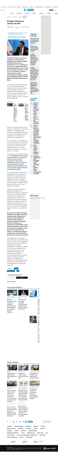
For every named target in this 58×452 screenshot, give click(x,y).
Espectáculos (31, 433)
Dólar (11, 13)
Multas (21, 437)
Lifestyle (42, 428)
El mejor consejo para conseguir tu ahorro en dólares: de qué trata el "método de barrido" (12, 412)
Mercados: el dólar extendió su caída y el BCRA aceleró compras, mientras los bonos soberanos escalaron (23, 411)
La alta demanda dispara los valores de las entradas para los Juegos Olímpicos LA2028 (34, 59)
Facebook (10, 421)
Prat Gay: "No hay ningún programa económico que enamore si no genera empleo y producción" (23, 304)
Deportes (23, 430)
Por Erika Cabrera (21, 401)
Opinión (49, 13)
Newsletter (47, 421)
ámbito (8, 17)
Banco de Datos (11, 428)
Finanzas (27, 13)
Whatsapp (23, 421)
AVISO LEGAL (42, 435)
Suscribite (22, 277)
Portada (9, 426)
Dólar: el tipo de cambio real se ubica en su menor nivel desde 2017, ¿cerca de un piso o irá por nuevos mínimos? (36, 113)
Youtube (20, 421)
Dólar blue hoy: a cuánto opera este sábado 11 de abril (34, 41)
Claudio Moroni (11, 271)
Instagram (13, 421)
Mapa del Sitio (11, 435)
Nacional (9, 430)
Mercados (21, 428)
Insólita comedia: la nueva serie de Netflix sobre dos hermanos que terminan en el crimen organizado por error (34, 73)
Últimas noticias (18, 426)
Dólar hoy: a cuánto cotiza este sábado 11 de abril (34, 48)
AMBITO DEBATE (38, 442)
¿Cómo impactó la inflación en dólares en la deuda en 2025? (34, 375)
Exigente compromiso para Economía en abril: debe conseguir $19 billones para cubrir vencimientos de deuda (37, 164)
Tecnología (40, 433)
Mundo (16, 430)
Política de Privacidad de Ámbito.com (27, 435)
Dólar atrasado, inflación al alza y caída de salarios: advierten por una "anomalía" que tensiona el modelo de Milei (23, 395)
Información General (13, 433)
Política (34, 13)
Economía (19, 13)
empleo (18, 64)
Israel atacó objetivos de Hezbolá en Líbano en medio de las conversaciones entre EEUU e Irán (34, 88)
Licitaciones (29, 437)
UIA (21, 68)
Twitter (7, 421)
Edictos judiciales (12, 437)
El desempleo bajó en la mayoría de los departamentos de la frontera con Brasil (17, 37)
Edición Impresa (32, 430)
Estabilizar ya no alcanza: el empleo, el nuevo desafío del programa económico (18, 33)
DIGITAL (13, 442)
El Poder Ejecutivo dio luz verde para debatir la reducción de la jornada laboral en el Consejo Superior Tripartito (11, 306)
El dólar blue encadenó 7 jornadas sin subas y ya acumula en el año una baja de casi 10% (34, 393)
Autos (23, 433)
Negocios (41, 13)
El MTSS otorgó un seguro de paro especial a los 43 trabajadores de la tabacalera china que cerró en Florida (17, 112)
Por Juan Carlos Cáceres (11, 403)
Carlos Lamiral (11, 27)
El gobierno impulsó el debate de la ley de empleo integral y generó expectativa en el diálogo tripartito (27, 112)
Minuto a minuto (23, 404)
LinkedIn (16, 421)
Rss (47, 433)
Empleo (20, 17)
